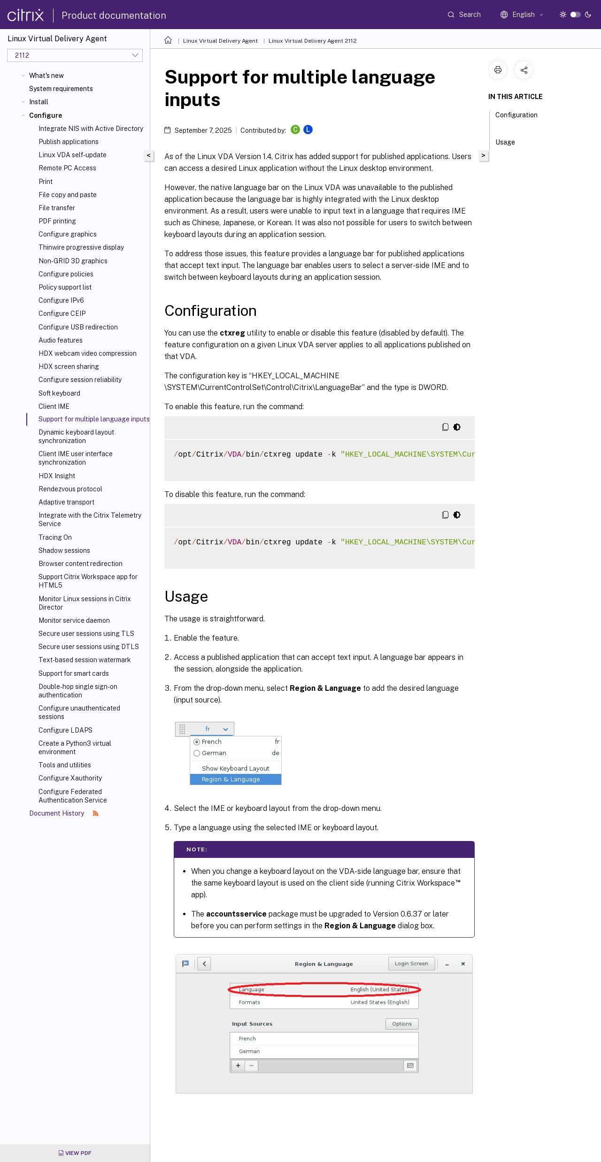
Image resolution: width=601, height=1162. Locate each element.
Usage (510, 141)
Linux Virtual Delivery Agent (220, 41)
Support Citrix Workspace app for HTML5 (88, 581)
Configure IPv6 (61, 300)
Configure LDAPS (65, 730)
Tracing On (55, 537)
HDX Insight (57, 476)
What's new (46, 75)
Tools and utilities (65, 765)
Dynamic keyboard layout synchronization (76, 436)
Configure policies (66, 274)
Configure (45, 115)
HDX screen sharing (69, 366)
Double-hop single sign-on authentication (78, 691)
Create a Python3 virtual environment (75, 748)
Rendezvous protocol (70, 489)
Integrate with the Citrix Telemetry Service (90, 519)
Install (38, 102)
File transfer (57, 208)
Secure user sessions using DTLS (89, 646)
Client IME (54, 406)
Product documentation (114, 15)
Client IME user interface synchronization (76, 458)
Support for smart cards (74, 673)
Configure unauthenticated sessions (79, 712)
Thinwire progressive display (81, 247)
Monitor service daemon (74, 620)
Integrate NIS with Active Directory (91, 128)
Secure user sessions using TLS (86, 633)
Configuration (516, 119)
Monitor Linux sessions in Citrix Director (85, 603)
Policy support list (65, 287)
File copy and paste (68, 195)
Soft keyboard (59, 393)
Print (46, 181)
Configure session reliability (80, 379)
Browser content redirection (81, 563)
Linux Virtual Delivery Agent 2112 (313, 41)
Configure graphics (68, 234)
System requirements (61, 88)
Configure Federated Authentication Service (73, 796)
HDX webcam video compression (88, 353)
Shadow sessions (64, 550)
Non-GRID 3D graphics (73, 261)
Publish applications (69, 141)
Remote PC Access (67, 168)
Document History (64, 813)
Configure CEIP (62, 313)
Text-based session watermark (85, 660)
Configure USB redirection (78, 327)
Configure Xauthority (70, 778)
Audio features (61, 340)
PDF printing (57, 221)
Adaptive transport (66, 502)
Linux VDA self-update (73, 155)
